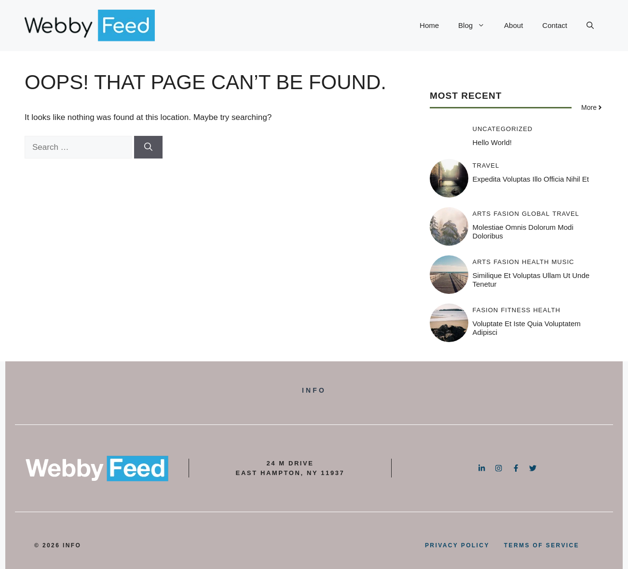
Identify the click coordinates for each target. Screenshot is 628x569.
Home (429, 25)
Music (563, 262)
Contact (554, 25)
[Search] (148, 147)
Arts (482, 214)
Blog (476, 25)
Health (535, 262)
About (513, 25)
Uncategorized (503, 129)
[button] (590, 25)
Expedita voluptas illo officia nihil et (531, 179)
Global (536, 214)
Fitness (516, 310)
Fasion (506, 214)
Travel (486, 165)
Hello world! (492, 142)
